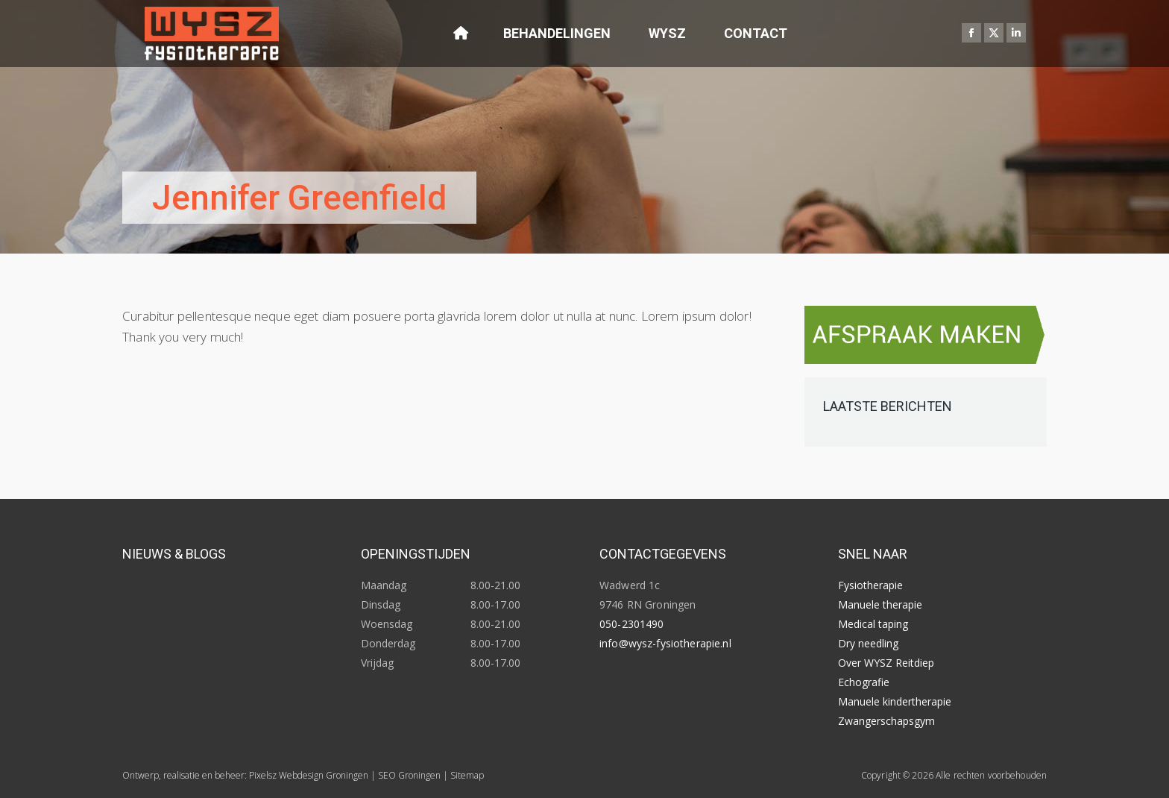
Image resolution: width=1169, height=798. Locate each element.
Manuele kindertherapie (894, 701)
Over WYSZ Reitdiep (886, 663)
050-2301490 (631, 624)
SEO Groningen (409, 775)
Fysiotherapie (870, 585)
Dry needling (868, 643)
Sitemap (467, 775)
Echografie (863, 682)
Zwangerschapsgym (886, 721)
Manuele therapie (880, 604)
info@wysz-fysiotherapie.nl (665, 643)
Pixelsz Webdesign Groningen (308, 775)
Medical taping (873, 624)
